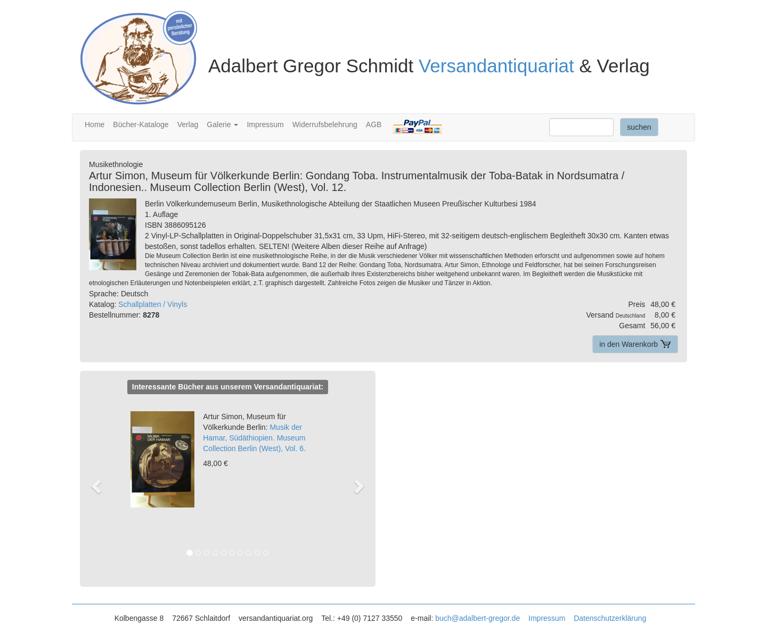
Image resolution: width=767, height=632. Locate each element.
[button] (101, 486)
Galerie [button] (222, 124)
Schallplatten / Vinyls (152, 304)
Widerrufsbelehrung (324, 124)
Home (94, 124)
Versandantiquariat (496, 65)
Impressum (265, 124)
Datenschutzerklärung (610, 618)
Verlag (188, 124)
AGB (374, 124)
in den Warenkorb (635, 344)
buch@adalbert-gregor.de (477, 618)
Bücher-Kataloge (140, 124)
